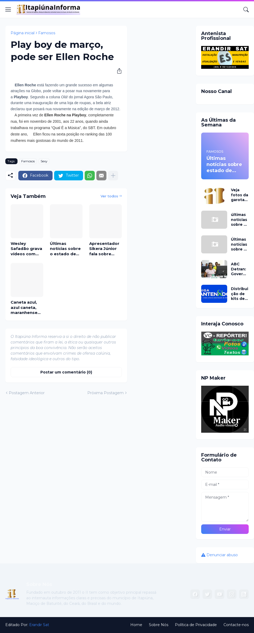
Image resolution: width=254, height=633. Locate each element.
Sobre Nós (158, 624)
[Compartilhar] (117, 70)
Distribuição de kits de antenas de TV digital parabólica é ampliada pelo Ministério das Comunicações (239, 293)
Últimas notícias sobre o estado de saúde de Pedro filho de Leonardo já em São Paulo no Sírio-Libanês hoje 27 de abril (239, 244)
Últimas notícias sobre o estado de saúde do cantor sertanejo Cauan (65, 249)
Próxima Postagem (105, 392)
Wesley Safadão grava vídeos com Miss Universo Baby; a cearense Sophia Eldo (26, 249)
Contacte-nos (236, 624)
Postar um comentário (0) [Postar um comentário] (66, 372)
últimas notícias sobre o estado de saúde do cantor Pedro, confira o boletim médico (239, 219)
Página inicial (23, 33)
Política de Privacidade (196, 624)
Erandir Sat (39, 624)
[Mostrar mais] (113, 175)
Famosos (46, 33)
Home (136, 624)
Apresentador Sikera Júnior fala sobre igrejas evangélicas (104, 249)
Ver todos (109, 196)
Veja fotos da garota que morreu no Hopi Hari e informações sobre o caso (239, 195)
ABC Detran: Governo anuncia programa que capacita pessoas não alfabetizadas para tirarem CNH (239, 269)
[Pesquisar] (246, 9)
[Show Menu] (8, 9)
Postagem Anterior (27, 392)
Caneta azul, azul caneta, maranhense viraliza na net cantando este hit (26, 307)
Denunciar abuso (222, 555)
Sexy (44, 161)
